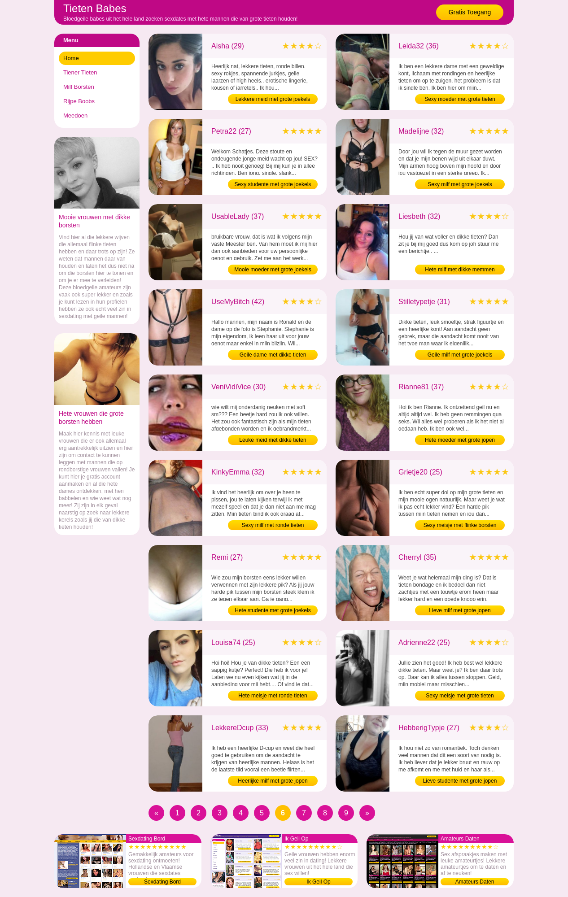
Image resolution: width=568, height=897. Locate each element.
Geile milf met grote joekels (460, 355)
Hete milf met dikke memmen (459, 269)
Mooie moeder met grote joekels (272, 269)
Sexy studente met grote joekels (273, 184)
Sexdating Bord (162, 882)
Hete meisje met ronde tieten (272, 695)
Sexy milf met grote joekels (460, 184)
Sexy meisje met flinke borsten (460, 525)
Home (71, 58)
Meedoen (75, 115)
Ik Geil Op (318, 882)
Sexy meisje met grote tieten (460, 695)
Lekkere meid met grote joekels (273, 99)
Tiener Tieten (80, 72)
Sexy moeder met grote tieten (459, 99)
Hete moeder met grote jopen (460, 440)
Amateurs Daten (474, 882)
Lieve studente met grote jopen (460, 781)
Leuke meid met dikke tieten (272, 440)
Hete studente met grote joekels (272, 610)
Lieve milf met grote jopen (459, 610)
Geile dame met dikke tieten (273, 355)
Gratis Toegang (470, 12)
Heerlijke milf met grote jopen (272, 781)
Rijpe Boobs (79, 101)
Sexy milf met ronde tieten (273, 525)
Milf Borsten (78, 86)
